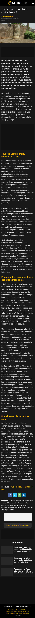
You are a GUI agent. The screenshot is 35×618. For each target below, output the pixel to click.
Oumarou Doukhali (7, 16)
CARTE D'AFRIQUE (13, 609)
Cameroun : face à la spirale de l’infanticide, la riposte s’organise (23, 549)
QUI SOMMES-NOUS (11, 611)
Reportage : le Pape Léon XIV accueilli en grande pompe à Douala (23, 571)
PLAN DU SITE (23, 609)
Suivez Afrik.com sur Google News (17, 525)
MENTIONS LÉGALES (23, 611)
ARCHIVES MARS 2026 (12, 613)
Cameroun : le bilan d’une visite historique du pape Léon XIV (23, 560)
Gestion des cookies (24, 613)
